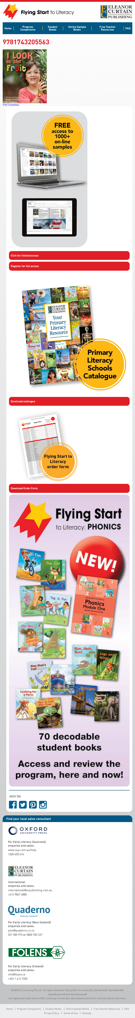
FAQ (128, 28)
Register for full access (25, 266)
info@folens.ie (16, 974)
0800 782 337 (34, 934)
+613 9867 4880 (17, 894)
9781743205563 (11, 104)
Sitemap (86, 1013)
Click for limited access (25, 255)
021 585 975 (15, 934)
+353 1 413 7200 (17, 978)
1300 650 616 (16, 854)
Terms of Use (70, 1013)
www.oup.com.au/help (22, 850)
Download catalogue (23, 401)
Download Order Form (24, 488)
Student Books (52, 28)
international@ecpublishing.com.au (30, 890)
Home (7, 28)
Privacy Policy (51, 1013)
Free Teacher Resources (108, 28)
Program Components (27, 28)
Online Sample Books (77, 28)
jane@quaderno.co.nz (21, 930)
